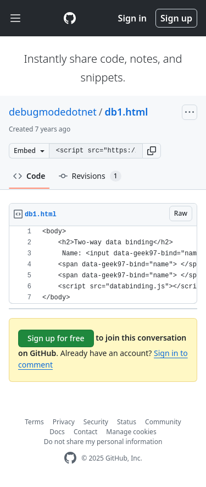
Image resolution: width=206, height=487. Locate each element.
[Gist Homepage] (69, 18)
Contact (85, 431)
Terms (34, 421)
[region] (103, 265)
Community (163, 421)
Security (95, 421)
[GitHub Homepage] (70, 458)
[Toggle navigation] (15, 18)
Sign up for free (56, 338)
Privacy (64, 421)
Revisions (90, 176)
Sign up (176, 18)
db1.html (126, 111)
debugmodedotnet (53, 111)
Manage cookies (131, 431)
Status (126, 421)
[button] (151, 150)
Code (29, 176)
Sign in (132, 18)
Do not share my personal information (103, 441)
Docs (57, 431)
